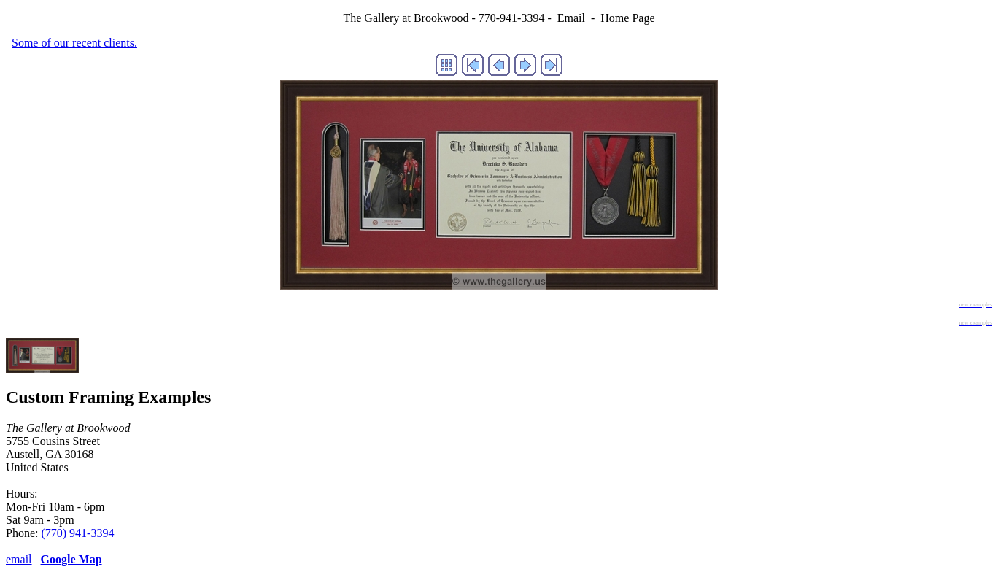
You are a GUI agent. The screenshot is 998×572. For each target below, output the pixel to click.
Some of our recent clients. (74, 42)
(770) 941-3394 (76, 533)
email (19, 559)
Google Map (71, 559)
